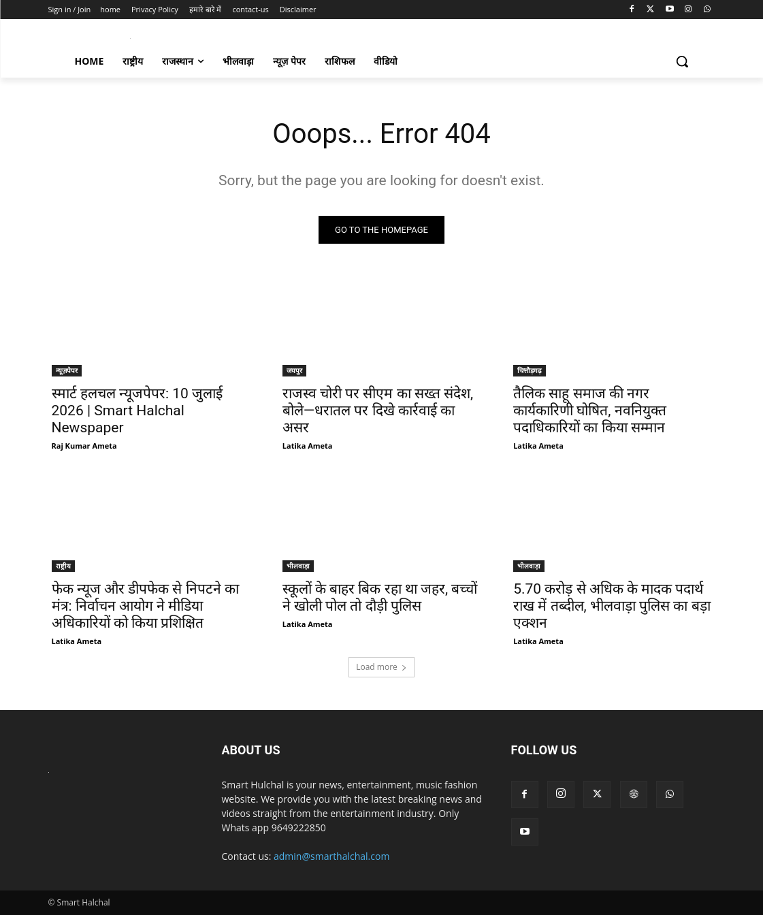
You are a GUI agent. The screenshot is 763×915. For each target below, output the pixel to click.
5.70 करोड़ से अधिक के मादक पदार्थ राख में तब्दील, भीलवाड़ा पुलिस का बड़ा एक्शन (611, 606)
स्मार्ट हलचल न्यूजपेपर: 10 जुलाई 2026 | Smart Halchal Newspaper (137, 411)
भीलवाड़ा (298, 566)
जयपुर (294, 371)
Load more (381, 667)
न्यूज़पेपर (67, 371)
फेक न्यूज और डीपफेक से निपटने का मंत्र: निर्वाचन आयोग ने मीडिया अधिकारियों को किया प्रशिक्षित (145, 606)
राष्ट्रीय (63, 566)
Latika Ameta (307, 446)
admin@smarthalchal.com (331, 856)
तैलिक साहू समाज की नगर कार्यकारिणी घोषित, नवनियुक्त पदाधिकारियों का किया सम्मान (589, 411)
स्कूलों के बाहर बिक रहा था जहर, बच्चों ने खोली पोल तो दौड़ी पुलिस (380, 597)
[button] (682, 61)
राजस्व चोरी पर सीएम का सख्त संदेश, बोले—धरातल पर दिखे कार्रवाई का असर (377, 411)
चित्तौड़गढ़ (529, 371)
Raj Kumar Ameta (84, 446)
